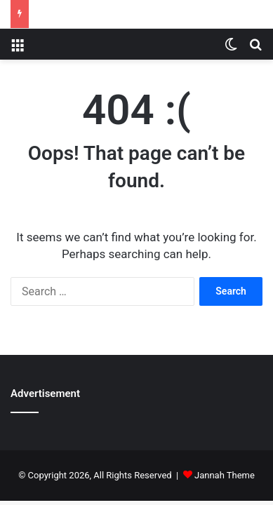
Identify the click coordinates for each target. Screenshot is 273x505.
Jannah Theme (224, 475)
